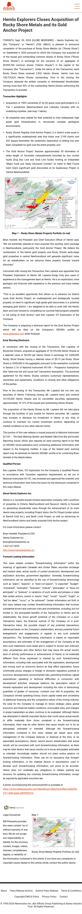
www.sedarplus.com (13, 333)
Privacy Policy (49, 896)
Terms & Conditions (71, 890)
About (4, 890)
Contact (63, 896)
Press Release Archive (21, 890)
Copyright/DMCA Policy (26, 896)
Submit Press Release (46, 890)
